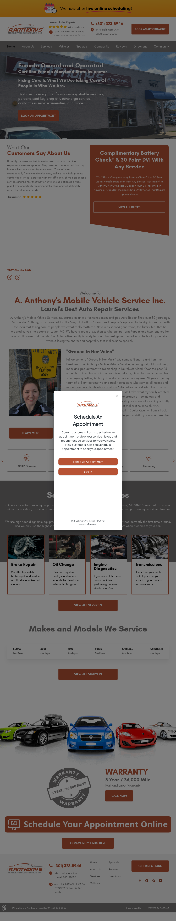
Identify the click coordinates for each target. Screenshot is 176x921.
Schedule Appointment (88, 461)
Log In (88, 471)
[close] (117, 395)
